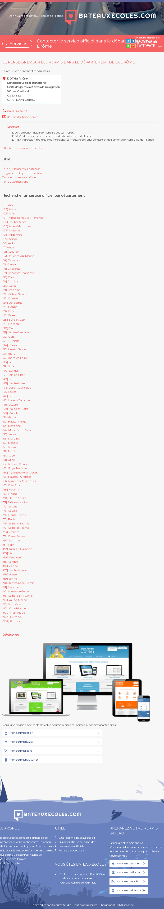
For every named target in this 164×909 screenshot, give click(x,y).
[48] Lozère (10, 404)
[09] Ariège (10, 239)
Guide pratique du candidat (77, 842)
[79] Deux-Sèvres (13, 536)
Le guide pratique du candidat (22, 173)
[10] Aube (8, 243)
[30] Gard (9, 328)
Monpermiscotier (18, 733)
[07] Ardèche (11, 230)
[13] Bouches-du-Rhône (18, 256)
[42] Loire (8, 379)
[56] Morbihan (12, 438)
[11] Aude (8, 247)
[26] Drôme (10, 311)
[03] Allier (9, 213)
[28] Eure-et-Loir (13, 319)
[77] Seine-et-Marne (15, 527)
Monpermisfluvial (18, 742)
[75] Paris (8, 519)
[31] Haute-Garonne (15, 332)
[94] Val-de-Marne (14, 600)
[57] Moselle (10, 442)
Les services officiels (71, 846)
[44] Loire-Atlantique (16, 387)
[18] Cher (8, 277)
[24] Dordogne (12, 302)
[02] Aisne (9, 209)
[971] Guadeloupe (14, 608)
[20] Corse (9, 285)
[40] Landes (10, 370)
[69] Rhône (9, 493)
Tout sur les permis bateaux (21, 169)
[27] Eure (8, 315)
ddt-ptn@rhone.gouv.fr (23, 117)
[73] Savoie (9, 510)
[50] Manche (10, 413)
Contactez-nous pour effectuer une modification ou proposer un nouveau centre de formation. (82, 878)
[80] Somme (11, 540)
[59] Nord (8, 451)
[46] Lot (7, 396)
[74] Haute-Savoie (14, 515)
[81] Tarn (8, 544)
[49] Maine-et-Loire (15, 409)
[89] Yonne (9, 578)
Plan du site (12, 863)
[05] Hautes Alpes (14, 222)
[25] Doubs (9, 307)
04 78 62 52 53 (17, 111)
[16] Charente (11, 268)
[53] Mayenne (11, 425)
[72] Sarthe (9, 506)
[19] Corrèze (10, 281)
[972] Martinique (13, 612)
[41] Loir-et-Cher (13, 375)
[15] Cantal (9, 264)
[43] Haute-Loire (13, 383)
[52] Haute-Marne (14, 421)
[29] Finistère (11, 324)
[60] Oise (8, 455)
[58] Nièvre (9, 447)
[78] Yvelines (10, 532)
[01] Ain (7, 205)
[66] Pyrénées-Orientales (19, 481)
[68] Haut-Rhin (12, 489)
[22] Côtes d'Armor (15, 294)
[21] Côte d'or (11, 290)
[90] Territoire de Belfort (18, 583)
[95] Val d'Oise (11, 604)
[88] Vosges (10, 574)
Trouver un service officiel (19, 177)
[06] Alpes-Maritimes (16, 226)
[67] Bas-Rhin (11, 485)
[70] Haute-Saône (14, 498)
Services (18, 43)
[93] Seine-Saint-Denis (17, 595)
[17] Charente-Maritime (18, 273)
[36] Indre (8, 353)
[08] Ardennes (12, 234)
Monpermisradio (18, 751)
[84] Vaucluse (11, 557)
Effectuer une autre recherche (22, 148)
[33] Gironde (10, 341)
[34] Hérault (10, 345)
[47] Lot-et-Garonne (16, 400)
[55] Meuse (9, 434)
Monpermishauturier (21, 760)
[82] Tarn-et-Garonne (17, 549)
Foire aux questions (15, 181)
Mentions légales (15, 859)
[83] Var (7, 553)
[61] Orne (8, 459)
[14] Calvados (11, 260)
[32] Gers (8, 336)
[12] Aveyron (10, 251)
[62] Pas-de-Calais (14, 464)
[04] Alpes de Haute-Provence (22, 217)
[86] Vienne (10, 566)
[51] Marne (9, 417)
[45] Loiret (9, 392)
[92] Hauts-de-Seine (15, 591)
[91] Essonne (10, 587)
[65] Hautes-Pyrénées (16, 476)
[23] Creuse (10, 298)
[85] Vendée (10, 561)
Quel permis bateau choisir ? (78, 837)
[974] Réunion (12, 621)
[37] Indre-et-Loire (14, 358)
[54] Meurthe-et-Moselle (18, 430)
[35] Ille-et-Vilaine (14, 349)
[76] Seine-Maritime (15, 523)
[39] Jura (8, 366)
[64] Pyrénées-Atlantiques (20, 472)
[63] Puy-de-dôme (14, 468)
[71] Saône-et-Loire (14, 502)
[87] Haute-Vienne (14, 570)
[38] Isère (8, 362)
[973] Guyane (11, 617)
